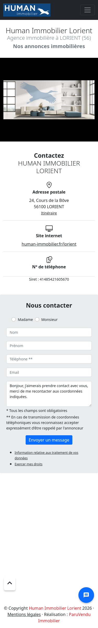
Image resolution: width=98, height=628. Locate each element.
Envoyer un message (49, 440)
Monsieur (49, 319)
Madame (25, 319)
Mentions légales (24, 614)
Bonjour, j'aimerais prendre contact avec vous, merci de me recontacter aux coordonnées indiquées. (49, 394)
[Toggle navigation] (87, 10)
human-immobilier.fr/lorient (49, 244)
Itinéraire (49, 213)
